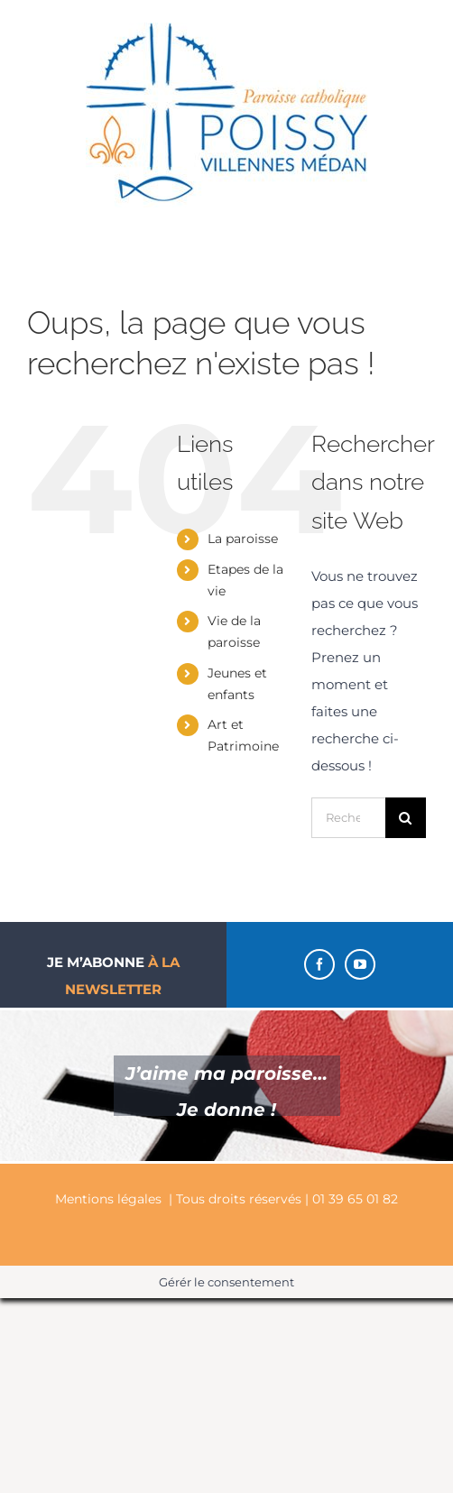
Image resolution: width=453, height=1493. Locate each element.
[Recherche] (405, 817)
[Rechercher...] (348, 817)
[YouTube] (360, 964)
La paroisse (243, 538)
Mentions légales (108, 1199)
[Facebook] (319, 964)
